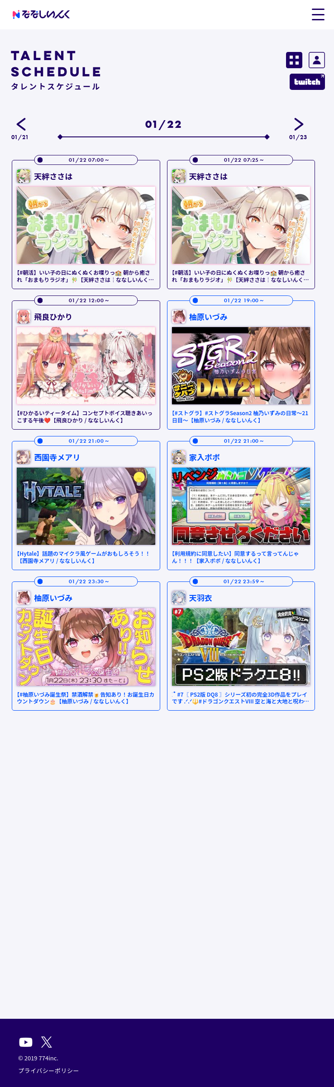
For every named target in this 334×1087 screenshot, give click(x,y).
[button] (317, 14)
